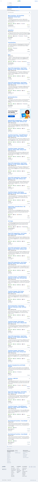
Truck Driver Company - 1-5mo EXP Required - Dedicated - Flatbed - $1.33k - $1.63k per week (17, 407)
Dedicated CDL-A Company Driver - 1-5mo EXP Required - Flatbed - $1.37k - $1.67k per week (17, 121)
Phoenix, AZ (8, 455)
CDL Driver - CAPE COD (13, 378)
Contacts (12, 471)
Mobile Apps (23, 473)
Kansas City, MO (9, 462)
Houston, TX (8, 460)
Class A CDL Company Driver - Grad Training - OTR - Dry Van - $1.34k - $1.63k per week (17, 392)
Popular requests (9, 448)
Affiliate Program (19, 470)
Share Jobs (18, 469)
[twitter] (33, 467)
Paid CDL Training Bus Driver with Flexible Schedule (16, 366)
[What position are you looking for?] (19, 3)
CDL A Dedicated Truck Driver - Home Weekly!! (17, 420)
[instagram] (31, 467)
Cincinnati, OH (9, 453)
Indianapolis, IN (9, 461)
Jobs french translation (25, 457)
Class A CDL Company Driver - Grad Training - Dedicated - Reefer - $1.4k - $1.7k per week (17, 263)
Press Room (12, 472)
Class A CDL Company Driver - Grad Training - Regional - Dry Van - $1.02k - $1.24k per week (17, 248)
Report (28, 26)
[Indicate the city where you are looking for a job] (19, 5)
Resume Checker (24, 476)
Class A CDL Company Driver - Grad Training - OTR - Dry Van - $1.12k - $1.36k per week (17, 234)
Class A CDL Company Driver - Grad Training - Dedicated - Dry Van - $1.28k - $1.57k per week (17, 337)
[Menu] (1, 1)
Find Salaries (23, 472)
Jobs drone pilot (25, 455)
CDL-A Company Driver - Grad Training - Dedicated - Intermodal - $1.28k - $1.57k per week (17, 307)
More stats (18, 10)
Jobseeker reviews (24, 471)
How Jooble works (13, 469)
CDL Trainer (10, 221)
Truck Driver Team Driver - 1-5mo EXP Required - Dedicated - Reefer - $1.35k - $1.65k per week (18, 135)
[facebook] (29, 467)
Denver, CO (8, 454)
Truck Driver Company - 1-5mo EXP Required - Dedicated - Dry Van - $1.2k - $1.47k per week (17, 277)
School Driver (11, 30)
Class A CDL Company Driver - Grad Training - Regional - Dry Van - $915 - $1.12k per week (17, 178)
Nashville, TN (8, 456)
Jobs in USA (12, 476)
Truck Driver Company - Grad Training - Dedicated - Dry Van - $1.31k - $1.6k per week (17, 193)
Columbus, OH (8, 457)
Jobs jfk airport (24, 456)
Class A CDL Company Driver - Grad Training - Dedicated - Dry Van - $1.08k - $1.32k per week (17, 68)
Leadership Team (13, 470)
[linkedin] (35, 467)
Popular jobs (16, 451)
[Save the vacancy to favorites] (29, 16)
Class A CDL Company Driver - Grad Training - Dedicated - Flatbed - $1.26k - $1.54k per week (17, 83)
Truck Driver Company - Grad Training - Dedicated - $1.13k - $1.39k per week (16, 292)
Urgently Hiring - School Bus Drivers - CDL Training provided (16, 207)
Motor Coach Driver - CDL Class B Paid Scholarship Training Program (16, 16)
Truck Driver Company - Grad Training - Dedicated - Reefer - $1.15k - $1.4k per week (17, 149)
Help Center (12, 475)
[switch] (29, 12)
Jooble (35, 480)
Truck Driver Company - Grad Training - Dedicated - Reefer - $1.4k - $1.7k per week (17, 351)
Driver (9, 54)
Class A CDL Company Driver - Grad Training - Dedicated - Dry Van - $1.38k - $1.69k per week (17, 164)
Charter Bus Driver (12, 42)
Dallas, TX (8, 458)
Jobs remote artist (25, 454)
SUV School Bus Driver (12, 97)
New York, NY (8, 459)
